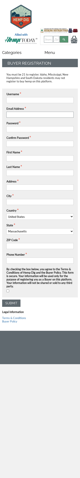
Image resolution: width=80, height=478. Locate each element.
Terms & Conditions (14, 318)
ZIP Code (12, 240)
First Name (13, 152)
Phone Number (15, 254)
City (9, 196)
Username (12, 94)
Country (11, 210)
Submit (11, 303)
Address (11, 181)
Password (12, 123)
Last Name (13, 167)
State (9, 225)
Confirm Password (17, 138)
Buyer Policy (9, 321)
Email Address (15, 108)
